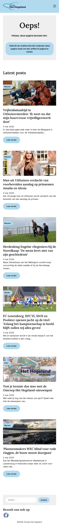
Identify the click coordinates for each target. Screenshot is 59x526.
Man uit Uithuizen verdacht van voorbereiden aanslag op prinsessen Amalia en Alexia (28, 184)
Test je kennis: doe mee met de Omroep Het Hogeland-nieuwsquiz (27, 388)
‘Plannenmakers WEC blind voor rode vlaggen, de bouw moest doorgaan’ (29, 451)
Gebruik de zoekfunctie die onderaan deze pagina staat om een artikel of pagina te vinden (29, 48)
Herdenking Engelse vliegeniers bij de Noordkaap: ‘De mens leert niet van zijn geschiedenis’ (29, 250)
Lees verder (12, 140)
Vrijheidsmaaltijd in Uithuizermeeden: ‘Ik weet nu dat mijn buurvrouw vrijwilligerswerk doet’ (27, 116)
